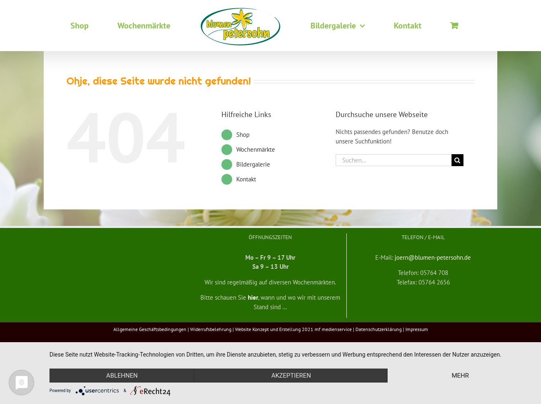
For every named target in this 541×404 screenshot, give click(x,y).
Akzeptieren (291, 375)
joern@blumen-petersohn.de (433, 257)
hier (253, 297)
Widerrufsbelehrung (210, 329)
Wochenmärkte (255, 149)
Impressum (416, 329)
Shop (242, 135)
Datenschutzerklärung (378, 329)
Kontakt (246, 179)
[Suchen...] (394, 160)
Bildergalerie (253, 164)
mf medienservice (333, 329)
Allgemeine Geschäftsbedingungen (149, 329)
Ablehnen (122, 375)
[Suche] (457, 160)
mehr (460, 375)
